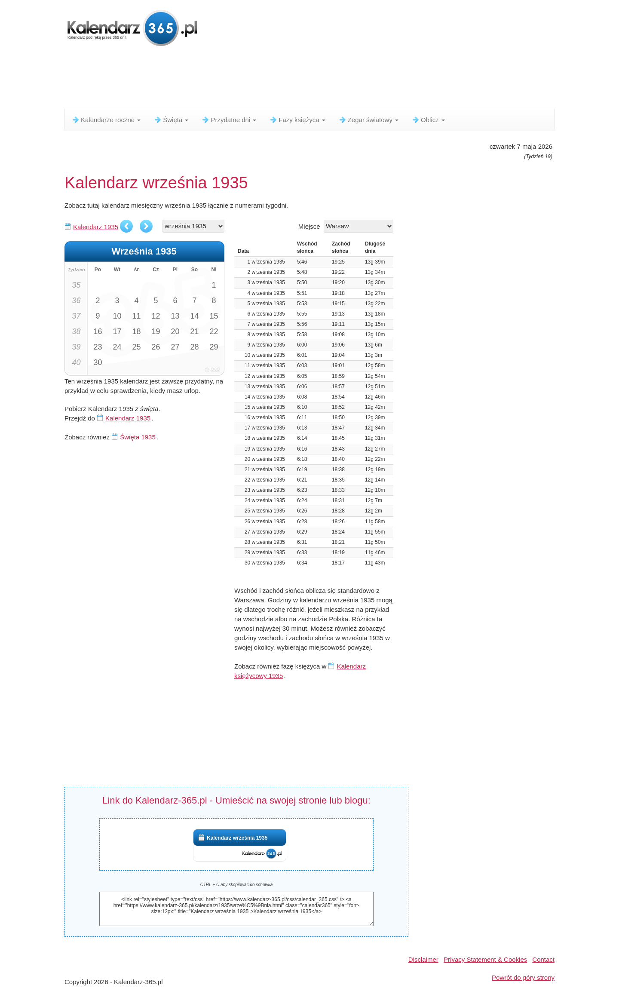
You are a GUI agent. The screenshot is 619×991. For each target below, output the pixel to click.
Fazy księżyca (297, 119)
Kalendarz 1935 (95, 226)
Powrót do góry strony (523, 977)
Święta (170, 119)
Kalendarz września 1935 (237, 838)
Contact (543, 959)
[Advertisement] (272, 79)
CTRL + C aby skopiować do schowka (236, 884)
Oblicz (428, 119)
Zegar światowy (368, 119)
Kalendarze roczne (106, 119)
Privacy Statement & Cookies (485, 959)
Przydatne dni (228, 119)
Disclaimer (423, 959)
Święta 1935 (138, 437)
